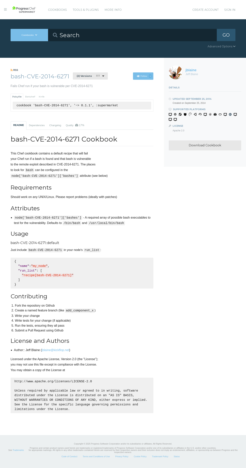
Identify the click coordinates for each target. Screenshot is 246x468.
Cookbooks (57, 10)
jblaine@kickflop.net (55, 350)
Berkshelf (30, 96)
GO (226, 35)
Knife (41, 96)
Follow (144, 76)
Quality (75, 125)
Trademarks (18, 453)
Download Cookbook (205, 145)
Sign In (229, 10)
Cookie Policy (140, 459)
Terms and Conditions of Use (96, 459)
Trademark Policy (160, 459)
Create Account (205, 10)
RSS (14, 70)
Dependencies (37, 125)
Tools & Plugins (86, 10)
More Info (113, 10)
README (18, 125)
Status (177, 459)
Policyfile (17, 96)
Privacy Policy (121, 459)
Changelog (55, 125)
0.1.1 (88, 75)
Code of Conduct (69, 459)
